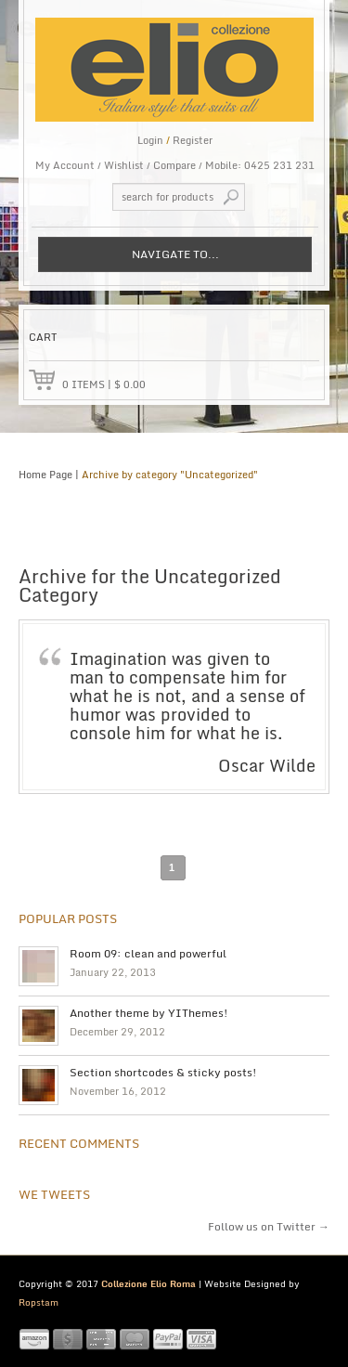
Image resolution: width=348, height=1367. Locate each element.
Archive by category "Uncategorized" (170, 474)
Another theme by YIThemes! (149, 1013)
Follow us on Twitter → (268, 1226)
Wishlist (124, 165)
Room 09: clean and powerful (148, 953)
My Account (65, 165)
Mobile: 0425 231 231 (260, 165)
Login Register (175, 140)
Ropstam (38, 1302)
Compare (174, 165)
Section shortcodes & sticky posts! (163, 1072)
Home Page (45, 474)
